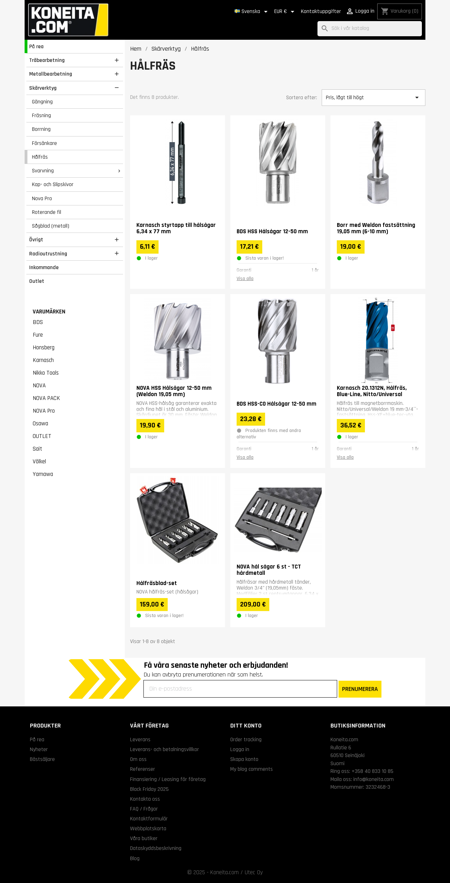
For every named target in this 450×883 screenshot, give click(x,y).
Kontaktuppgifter (321, 11)
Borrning (41, 129)
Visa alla (245, 278)
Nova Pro (42, 198)
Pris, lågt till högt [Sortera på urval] (373, 97)
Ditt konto (246, 726)
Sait (37, 449)
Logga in (239, 749)
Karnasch (43, 360)
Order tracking (246, 739)
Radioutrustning (48, 253)
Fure (38, 335)
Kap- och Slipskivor (52, 184)
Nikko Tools (46, 373)
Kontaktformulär (149, 818)
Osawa (40, 423)
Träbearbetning (47, 60)
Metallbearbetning (50, 73)
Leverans (140, 739)
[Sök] (369, 28)
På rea (36, 46)
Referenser (142, 769)
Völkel (39, 461)
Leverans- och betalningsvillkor (164, 749)
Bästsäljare (42, 759)
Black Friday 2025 (149, 789)
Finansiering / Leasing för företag (168, 779)
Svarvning (43, 170)
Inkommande (44, 267)
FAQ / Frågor (144, 808)
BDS (38, 322)
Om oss (138, 759)
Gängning (42, 101)
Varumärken (49, 312)
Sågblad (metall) (50, 225)
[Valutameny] (285, 11)
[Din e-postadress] (240, 689)
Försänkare (44, 143)
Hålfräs (40, 156)
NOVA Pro (44, 411)
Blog (135, 858)
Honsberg (43, 347)
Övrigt (36, 239)
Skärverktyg (43, 87)
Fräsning (41, 115)
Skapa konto (244, 759)
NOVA (39, 385)
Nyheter (39, 749)
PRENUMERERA (360, 689)
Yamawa (43, 474)
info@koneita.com (373, 779)
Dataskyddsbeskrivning (155, 848)
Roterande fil (46, 212)
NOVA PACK (46, 398)
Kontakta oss (145, 798)
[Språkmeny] (252, 11)
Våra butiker (144, 838)
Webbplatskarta (148, 828)
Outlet (36, 281)
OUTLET (42, 436)
